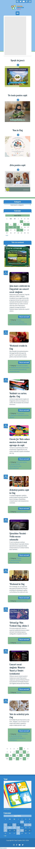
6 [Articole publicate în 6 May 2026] (14, 224)
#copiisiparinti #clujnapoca (17, 738)
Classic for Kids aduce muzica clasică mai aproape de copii (19, 442)
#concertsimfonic (16, 560)
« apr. (6, 235)
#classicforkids (15, 464)
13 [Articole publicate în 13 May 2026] (14, 227)
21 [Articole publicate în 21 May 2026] (18, 230)
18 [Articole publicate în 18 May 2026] (7, 230)
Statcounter (3, 848)
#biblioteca (14, 415)
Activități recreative (22, 365)
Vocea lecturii (20, 413)
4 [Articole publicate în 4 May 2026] (5, 825)
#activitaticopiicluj (16, 736)
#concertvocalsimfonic (17, 322)
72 (14, 758)
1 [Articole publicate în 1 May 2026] (21, 221)
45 (17, 755)
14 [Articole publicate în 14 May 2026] (18, 227)
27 (28, 752)
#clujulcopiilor (25, 367)
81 (21, 758)
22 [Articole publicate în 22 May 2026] (21, 230)
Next (28, 758)
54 (24, 755)
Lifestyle (18, 320)
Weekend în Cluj (16, 584)
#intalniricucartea (23, 415)
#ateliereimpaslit (16, 367)
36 (10, 755)
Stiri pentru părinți (21, 462)
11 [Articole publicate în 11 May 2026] (7, 227)
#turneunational (14, 468)
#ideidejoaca (13, 740)
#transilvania (23, 324)
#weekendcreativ (15, 371)
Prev (7, 748)
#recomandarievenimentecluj (18, 369)
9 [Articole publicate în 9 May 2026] (24, 224)
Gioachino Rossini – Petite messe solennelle (18, 536)
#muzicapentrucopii (15, 466)
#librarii (12, 417)
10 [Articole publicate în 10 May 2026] (28, 224)
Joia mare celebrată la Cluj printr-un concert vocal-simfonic (19, 288)
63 (7, 758)
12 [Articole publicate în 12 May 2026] (10, 227)
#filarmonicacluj (14, 324)
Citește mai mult (24, 317)
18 (21, 752)
